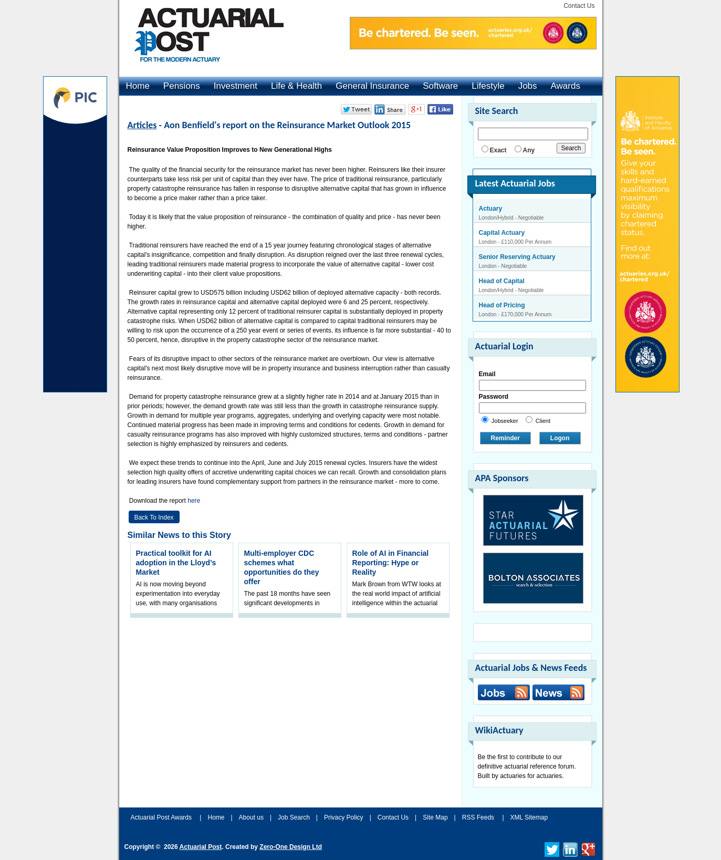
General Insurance (372, 86)
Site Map (435, 817)
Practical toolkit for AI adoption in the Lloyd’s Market (176, 562)
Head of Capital (502, 281)
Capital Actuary (502, 232)
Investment (235, 86)
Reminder (505, 438)
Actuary (491, 208)
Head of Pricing (502, 305)
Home (138, 86)
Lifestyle (488, 86)
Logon (560, 438)
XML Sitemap (529, 817)
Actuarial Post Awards (162, 817)
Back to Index (153, 517)
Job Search (294, 817)
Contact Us (578, 5)
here (194, 500)
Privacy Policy (343, 817)
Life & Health (296, 86)
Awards (565, 86)
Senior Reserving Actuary (517, 257)
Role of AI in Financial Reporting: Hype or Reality (390, 562)
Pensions (181, 86)
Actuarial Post (201, 847)
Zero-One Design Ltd (290, 847)
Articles (142, 125)
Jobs (527, 86)
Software (440, 86)
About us (251, 817)
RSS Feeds (478, 817)
